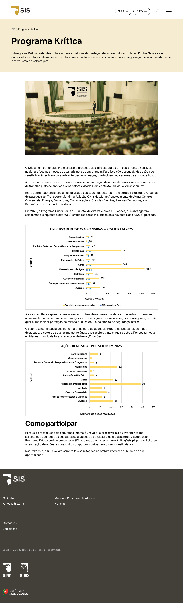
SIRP (123, 11)
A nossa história (13, 503)
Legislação (10, 529)
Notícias (60, 503)
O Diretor (9, 498)
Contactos (10, 523)
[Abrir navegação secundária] (169, 11)
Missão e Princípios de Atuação (75, 498)
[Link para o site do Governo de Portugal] (15, 595)
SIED (142, 11)
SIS (13, 29)
